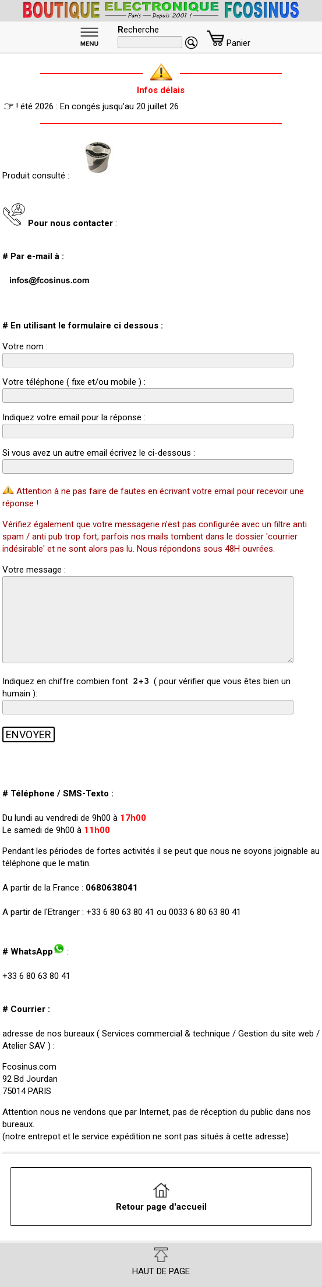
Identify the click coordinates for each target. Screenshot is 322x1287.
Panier (228, 43)
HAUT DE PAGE (161, 1262)
